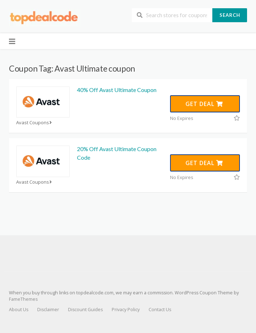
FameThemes (23, 299)
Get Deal (204, 104)
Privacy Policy (126, 310)
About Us (18, 310)
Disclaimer (48, 310)
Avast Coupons (34, 123)
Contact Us (160, 310)
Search (229, 15)
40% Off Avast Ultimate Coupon (116, 89)
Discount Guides (85, 310)
